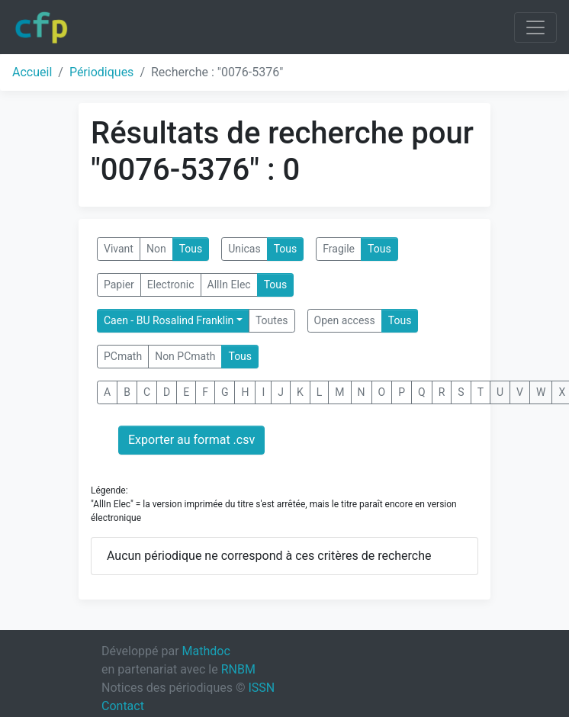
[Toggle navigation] (535, 27)
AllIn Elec (229, 284)
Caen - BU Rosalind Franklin (168, 320)
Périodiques (101, 72)
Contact (122, 706)
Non (156, 249)
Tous (191, 249)
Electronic (170, 284)
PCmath (123, 356)
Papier (119, 284)
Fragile (339, 249)
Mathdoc (206, 651)
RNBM (238, 669)
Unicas (244, 249)
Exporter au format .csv (191, 439)
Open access (344, 320)
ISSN (261, 687)
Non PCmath (185, 356)
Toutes (272, 320)
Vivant (118, 249)
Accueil (32, 72)
